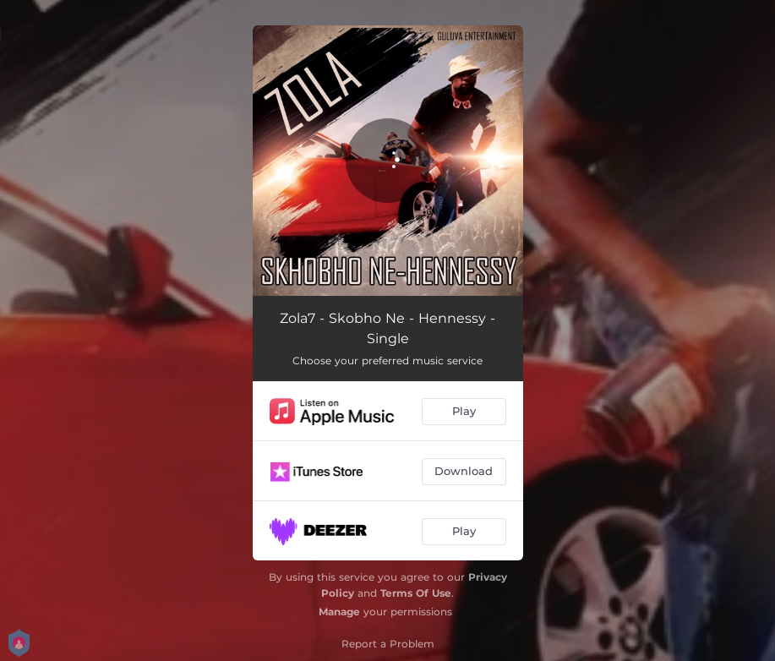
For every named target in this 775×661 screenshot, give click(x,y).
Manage (339, 611)
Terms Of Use (415, 593)
